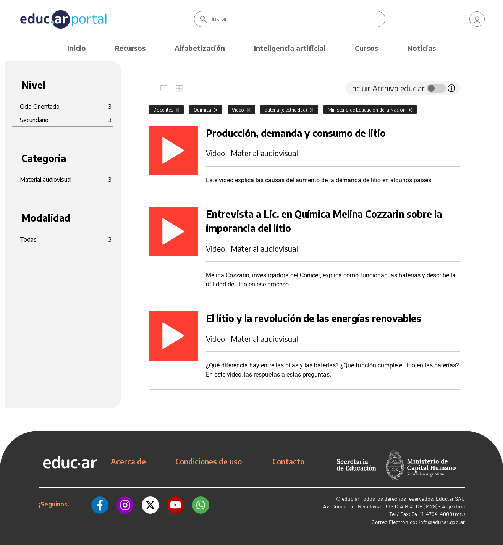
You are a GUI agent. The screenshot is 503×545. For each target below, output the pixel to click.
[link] (477, 19)
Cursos (366, 48)
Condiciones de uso (208, 461)
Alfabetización (200, 48)
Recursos (130, 48)
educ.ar (350, 498)
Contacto (288, 461)
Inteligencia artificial (290, 48)
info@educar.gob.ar (442, 522)
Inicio (76, 48)
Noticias (421, 48)
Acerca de (128, 461)
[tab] (163, 88)
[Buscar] (297, 19)
